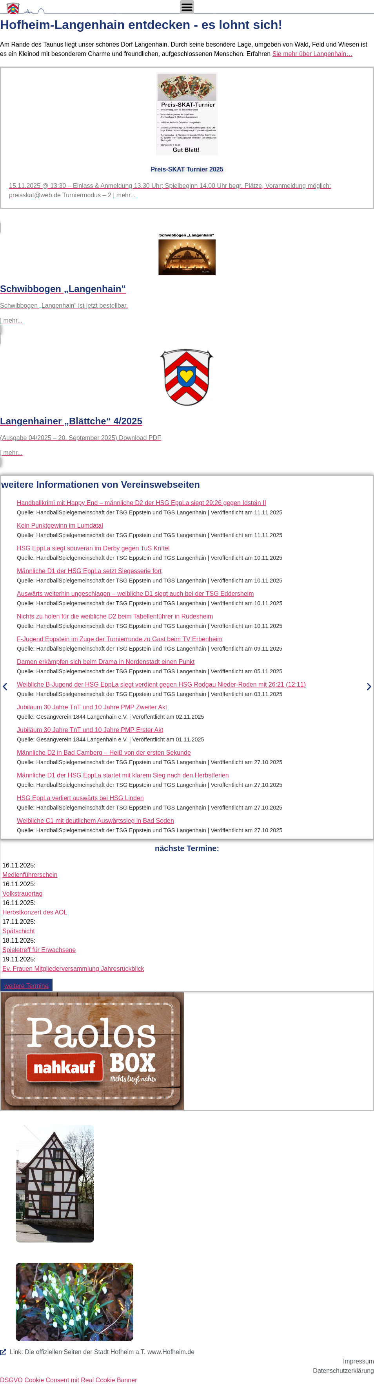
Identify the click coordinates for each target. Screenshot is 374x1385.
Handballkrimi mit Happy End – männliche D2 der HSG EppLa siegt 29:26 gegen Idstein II (141, 503)
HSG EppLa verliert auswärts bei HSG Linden (80, 798)
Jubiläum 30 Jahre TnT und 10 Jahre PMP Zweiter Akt (92, 707)
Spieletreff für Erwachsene (39, 950)
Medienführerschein (30, 874)
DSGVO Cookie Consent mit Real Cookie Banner (68, 1380)
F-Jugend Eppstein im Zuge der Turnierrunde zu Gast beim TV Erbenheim (119, 639)
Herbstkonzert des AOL (34, 912)
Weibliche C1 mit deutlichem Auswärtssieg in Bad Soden (95, 820)
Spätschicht (18, 931)
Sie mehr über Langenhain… (312, 53)
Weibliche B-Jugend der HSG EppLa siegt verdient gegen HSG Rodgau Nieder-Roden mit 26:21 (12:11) (161, 684)
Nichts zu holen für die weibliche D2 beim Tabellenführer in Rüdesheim (115, 616)
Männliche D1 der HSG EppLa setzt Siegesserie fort (89, 571)
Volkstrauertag (22, 893)
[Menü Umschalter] (187, 7)
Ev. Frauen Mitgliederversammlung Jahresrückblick (73, 968)
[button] (5, 687)
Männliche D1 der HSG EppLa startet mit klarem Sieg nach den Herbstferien (123, 775)
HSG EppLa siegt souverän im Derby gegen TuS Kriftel (93, 548)
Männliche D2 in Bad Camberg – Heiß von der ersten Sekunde (104, 752)
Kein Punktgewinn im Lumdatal (60, 525)
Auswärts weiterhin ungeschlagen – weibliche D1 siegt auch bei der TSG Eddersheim (135, 593)
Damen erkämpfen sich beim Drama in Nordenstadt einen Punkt (106, 661)
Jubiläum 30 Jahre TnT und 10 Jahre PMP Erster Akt (90, 730)
